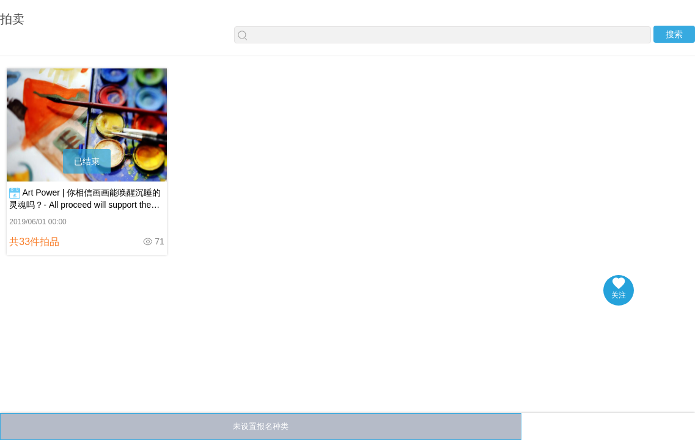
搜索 (674, 34)
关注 (618, 288)
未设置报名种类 (261, 426)
